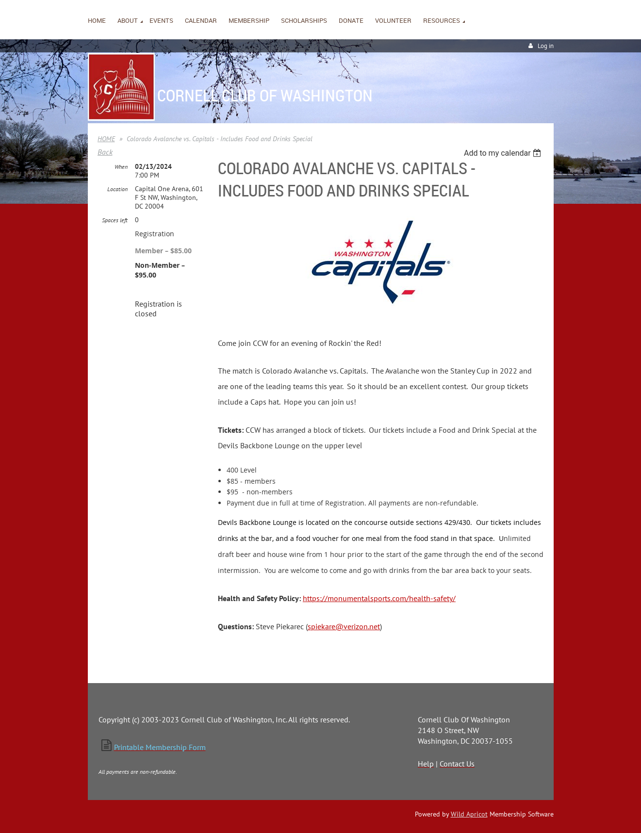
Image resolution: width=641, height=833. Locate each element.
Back (105, 152)
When (121, 166)
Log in (546, 46)
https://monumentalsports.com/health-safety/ (379, 598)
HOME (106, 138)
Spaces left (115, 220)
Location (117, 189)
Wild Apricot (469, 814)
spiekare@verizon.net (344, 626)
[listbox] (504, 153)
